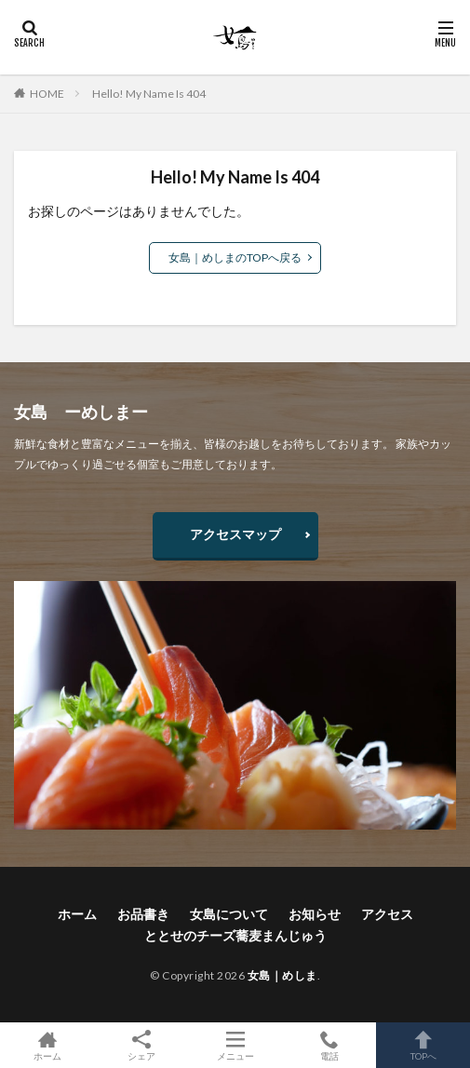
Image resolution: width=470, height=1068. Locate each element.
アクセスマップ (235, 534)
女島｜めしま (282, 975)
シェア (141, 1045)
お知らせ (315, 914)
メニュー (235, 1045)
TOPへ (423, 1045)
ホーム (77, 914)
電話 (329, 1045)
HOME (47, 93)
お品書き (143, 914)
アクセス (387, 914)
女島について (229, 914)
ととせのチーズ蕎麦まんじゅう (235, 935)
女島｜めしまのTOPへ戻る (235, 257)
